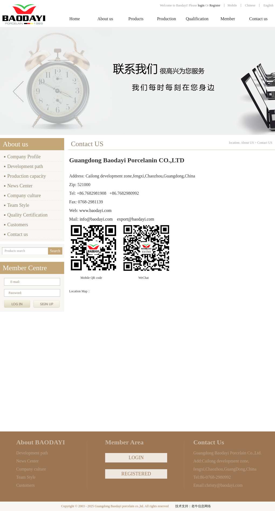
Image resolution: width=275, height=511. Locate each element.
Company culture (24, 195)
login (201, 5)
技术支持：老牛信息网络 (193, 506)
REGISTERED (136, 473)
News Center (19, 185)
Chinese (250, 5)
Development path (25, 166)
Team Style (18, 205)
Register (215, 5)
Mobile (232, 5)
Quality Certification (27, 215)
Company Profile (24, 156)
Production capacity (26, 176)
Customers (17, 224)
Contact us (17, 234)
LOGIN (136, 457)
